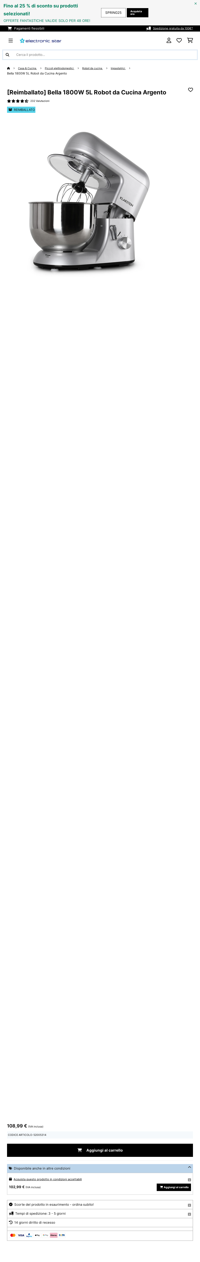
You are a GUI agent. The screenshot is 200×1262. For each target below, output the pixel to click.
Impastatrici (131, 68)
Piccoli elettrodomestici (65, 68)
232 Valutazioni (41, 101)
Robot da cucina (102, 68)
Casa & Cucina (29, 68)
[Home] (12, 68)
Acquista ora (135, 12)
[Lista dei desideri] (179, 40)
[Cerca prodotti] (100, 55)
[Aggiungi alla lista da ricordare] (190, 90)
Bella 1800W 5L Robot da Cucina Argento (37, 73)
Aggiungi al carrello (100, 1151)
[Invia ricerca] (7, 54)
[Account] (169, 40)
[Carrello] (190, 40)
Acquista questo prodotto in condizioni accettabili (52, 1181)
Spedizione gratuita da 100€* (170, 28)
